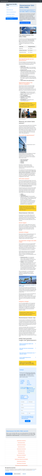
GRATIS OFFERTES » (10, 18)
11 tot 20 (28, 383)
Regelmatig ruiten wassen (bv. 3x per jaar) (31, 388)
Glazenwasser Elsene (21, 442)
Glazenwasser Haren (21, 450)
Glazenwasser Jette (21, 453)
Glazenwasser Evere (21, 446)
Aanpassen (24, 473)
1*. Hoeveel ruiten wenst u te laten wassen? (22, 382)
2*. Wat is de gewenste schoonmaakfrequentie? (24, 388)
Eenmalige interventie (30, 390)
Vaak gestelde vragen (10, 16)
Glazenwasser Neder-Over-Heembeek (21, 459)
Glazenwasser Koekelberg (21, 455)
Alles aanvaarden (8, 473)
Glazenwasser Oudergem (21, 461)
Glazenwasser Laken (21, 457)
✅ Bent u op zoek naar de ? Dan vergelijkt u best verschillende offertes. (27, 363)
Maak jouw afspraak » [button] (25, 22)
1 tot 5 (28, 380)
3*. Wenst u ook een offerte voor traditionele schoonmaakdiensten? (24, 397)
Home (8, 7)
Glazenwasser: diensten (11, 14)
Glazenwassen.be (4, 1)
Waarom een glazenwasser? (11, 12)
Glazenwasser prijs (10, 9)
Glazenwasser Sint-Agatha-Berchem (21, 465)
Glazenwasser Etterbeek (21, 444)
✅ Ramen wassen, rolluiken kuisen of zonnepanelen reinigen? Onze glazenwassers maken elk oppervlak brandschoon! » (27, 313)
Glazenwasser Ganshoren (21, 448)
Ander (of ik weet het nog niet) (30, 392)
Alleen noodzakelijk (17, 473)
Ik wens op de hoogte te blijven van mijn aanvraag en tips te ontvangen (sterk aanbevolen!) (27, 417)
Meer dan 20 (29, 384)
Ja (27, 395)
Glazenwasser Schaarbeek (21, 463)
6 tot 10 (28, 381)
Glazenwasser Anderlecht (21, 440)
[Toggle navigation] (40, 1)
